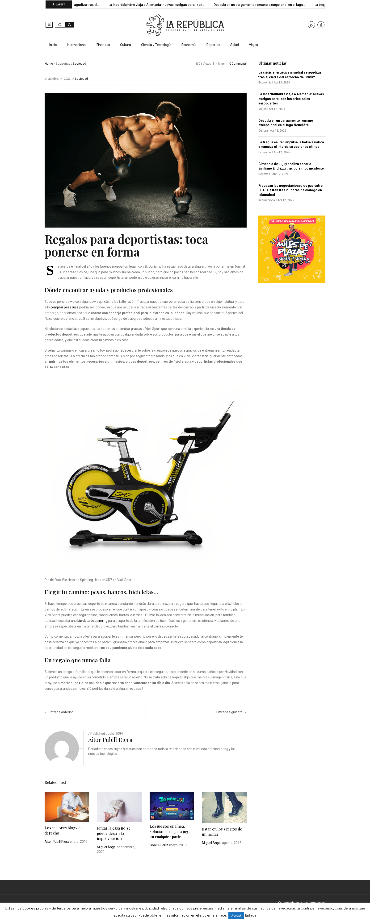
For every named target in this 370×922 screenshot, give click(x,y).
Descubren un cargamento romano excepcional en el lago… (267, 5)
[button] (49, 25)
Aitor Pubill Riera (110, 739)
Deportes (213, 45)
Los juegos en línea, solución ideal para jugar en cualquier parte (171, 831)
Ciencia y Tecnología (156, 45)
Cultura (125, 45)
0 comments (238, 63)
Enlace (250, 915)
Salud (234, 45)
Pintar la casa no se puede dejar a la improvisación (113, 833)
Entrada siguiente (231, 712)
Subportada (64, 63)
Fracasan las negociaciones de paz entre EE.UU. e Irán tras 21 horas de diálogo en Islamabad (290, 190)
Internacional (76, 45)
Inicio (53, 45)
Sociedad (79, 63)
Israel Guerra (159, 845)
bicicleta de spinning (92, 621)
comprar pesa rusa (64, 307)
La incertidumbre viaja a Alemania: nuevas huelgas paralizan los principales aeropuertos (291, 98)
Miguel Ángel (106, 847)
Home (49, 63)
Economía (188, 45)
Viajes (253, 45)
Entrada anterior (59, 712)
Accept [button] (236, 915)
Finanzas (103, 45)
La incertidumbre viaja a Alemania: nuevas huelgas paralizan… (164, 5)
